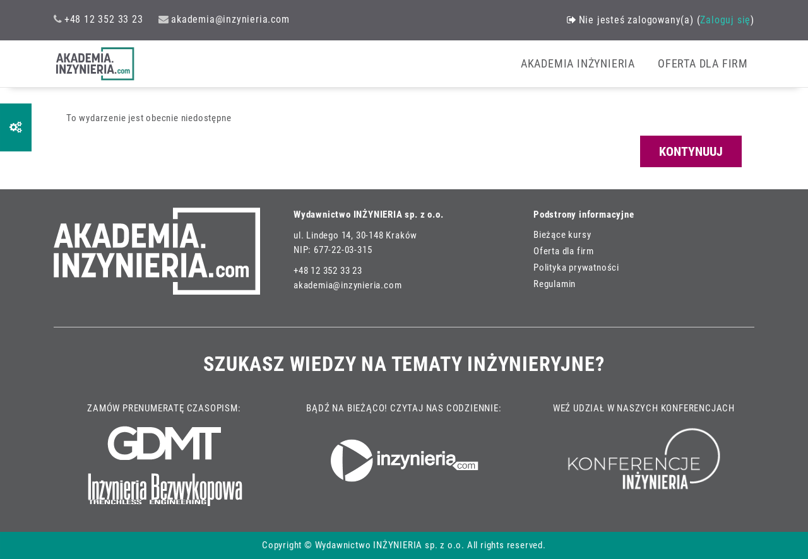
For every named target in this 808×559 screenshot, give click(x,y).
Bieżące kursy (562, 235)
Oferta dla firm (563, 251)
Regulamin (554, 284)
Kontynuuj (691, 151)
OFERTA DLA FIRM (703, 63)
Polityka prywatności (576, 267)
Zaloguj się (725, 20)
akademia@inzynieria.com (223, 19)
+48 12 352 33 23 (98, 19)
